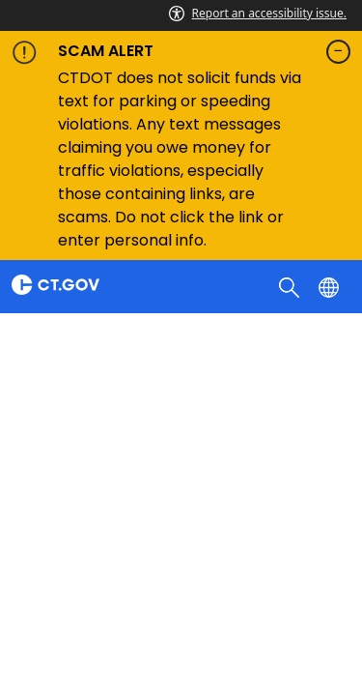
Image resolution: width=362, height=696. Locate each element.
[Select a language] (331, 286)
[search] (291, 286)
